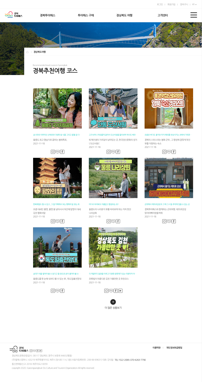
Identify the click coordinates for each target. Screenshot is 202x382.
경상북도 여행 (124, 15)
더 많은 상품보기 (113, 304)
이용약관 (156, 348)
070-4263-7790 (138, 360)
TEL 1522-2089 (122, 360)
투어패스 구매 (86, 15)
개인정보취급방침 (174, 348)
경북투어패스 (47, 15)
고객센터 (163, 15)
